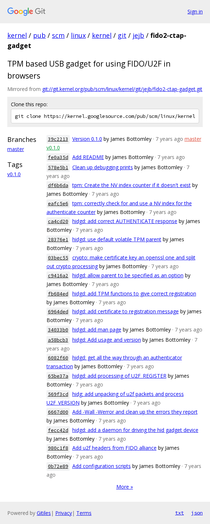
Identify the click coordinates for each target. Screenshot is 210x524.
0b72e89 (58, 466)
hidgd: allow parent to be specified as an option (127, 275)
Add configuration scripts (101, 466)
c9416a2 (58, 276)
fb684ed (58, 294)
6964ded (58, 312)
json (197, 512)
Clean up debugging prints (102, 167)
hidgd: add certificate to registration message (125, 311)
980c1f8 (58, 448)
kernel (17, 35)
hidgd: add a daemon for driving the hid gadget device (135, 429)
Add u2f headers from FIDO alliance (114, 447)
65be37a (58, 376)
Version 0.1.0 (87, 138)
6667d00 (58, 412)
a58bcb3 (58, 340)
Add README (88, 157)
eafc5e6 (58, 204)
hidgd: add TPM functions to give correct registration (134, 293)
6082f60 (58, 358)
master (15, 149)
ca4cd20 (58, 221)
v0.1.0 (14, 174)
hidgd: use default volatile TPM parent (116, 239)
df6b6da (58, 185)
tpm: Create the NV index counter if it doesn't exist (131, 185)
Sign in (195, 11)
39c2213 (58, 139)
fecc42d (58, 430)
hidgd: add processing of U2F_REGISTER (119, 375)
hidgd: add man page (96, 329)
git (122, 35)
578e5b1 (58, 167)
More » (124, 486)
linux (78, 35)
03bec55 (58, 258)
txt (179, 512)
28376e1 (58, 240)
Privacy (63, 512)
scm (58, 35)
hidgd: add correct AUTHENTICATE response (124, 221)
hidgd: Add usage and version (106, 339)
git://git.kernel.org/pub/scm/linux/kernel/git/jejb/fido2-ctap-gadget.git (122, 89)
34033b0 (58, 330)
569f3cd (58, 394)
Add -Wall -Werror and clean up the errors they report (135, 411)
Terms (84, 512)
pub (39, 35)
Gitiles (44, 512)
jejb (138, 35)
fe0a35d (58, 157)
